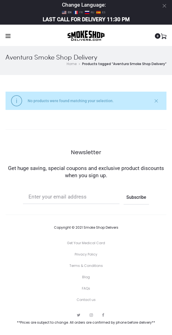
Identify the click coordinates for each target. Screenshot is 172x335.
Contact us (86, 299)
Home (72, 63)
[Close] (164, 6)
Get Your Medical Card (86, 243)
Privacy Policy (86, 254)
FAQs (86, 288)
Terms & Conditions (86, 265)
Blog (86, 277)
